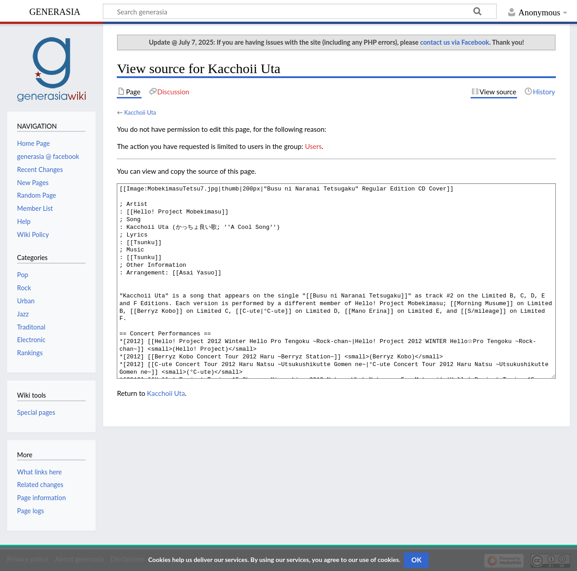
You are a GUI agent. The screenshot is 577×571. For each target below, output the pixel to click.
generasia (54, 11)
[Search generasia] (299, 11)
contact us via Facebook (454, 42)
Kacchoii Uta (140, 112)
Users (313, 146)
